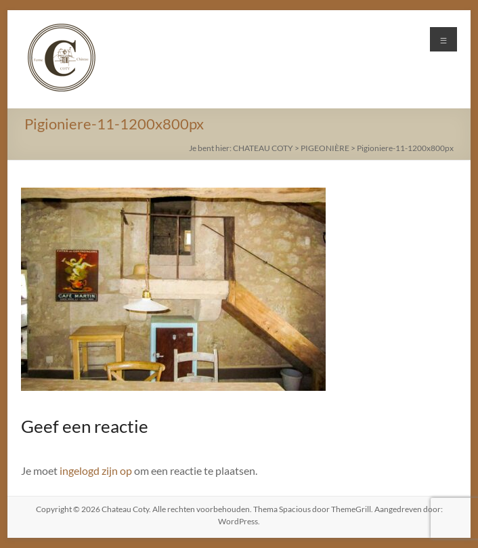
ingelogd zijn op (96, 470)
